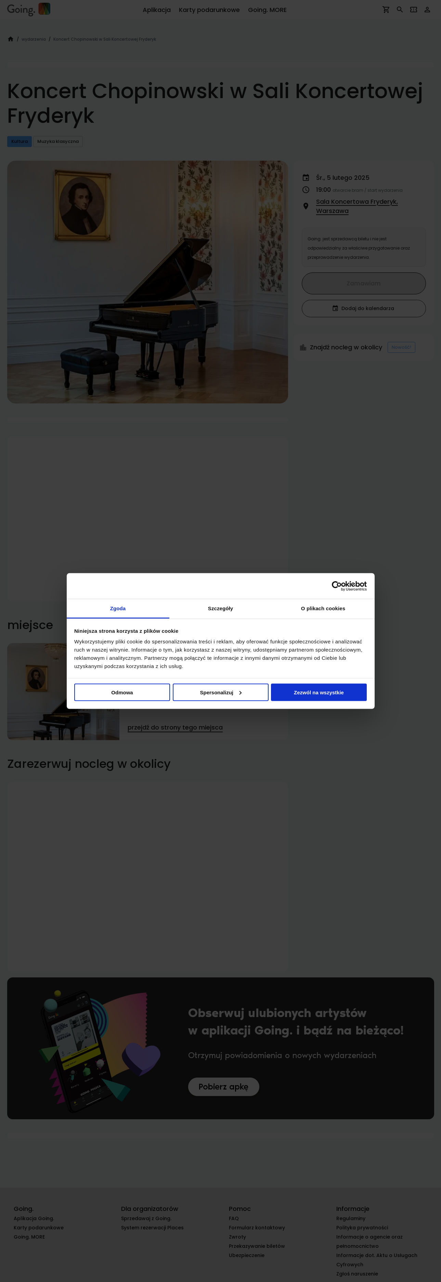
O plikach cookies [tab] (323, 608)
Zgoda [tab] (118, 608)
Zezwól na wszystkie (319, 692)
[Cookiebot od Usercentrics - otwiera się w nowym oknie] (337, 586)
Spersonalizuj (221, 692)
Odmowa (122, 692)
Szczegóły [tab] (220, 608)
